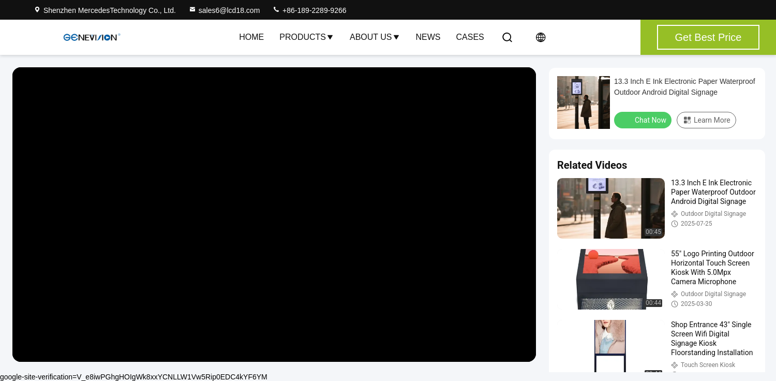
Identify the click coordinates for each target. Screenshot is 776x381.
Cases (470, 37)
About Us (375, 37)
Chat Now (643, 119)
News (428, 37)
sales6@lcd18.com (224, 10)
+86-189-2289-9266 (309, 10)
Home (251, 37)
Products (306, 37)
